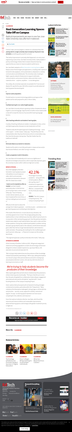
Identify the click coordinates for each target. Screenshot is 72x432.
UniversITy (37, 17)
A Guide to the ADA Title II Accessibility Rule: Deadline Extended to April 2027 (61, 53)
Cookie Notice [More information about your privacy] (35, 425)
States (18, 17)
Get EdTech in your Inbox (48, 390)
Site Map (5, 395)
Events (41, 17)
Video (33, 17)
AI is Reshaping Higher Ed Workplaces (62, 37)
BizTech (6, 412)
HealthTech (16, 415)
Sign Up (60, 2)
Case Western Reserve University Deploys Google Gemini (62, 180)
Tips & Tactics (27, 17)
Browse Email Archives (48, 394)
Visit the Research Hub (31, 411)
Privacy (5, 393)
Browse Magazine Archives (49, 410)
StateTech (7, 415)
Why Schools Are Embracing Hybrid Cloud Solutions (61, 45)
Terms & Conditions (14, 393)
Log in (69, 18)
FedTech (13, 412)
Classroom (7, 23)
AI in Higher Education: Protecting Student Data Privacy (62, 173)
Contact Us (13, 391)
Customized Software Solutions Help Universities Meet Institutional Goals (62, 31)
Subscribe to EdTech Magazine (50, 407)
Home (3, 23)
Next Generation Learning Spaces (31, 67)
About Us (5, 391)
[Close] (69, 422)
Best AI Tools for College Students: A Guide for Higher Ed (61, 187)
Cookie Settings (24, 429)
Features (22, 17)
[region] (36, 426)
